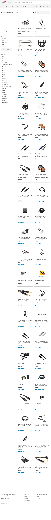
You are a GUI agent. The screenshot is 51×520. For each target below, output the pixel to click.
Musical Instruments (5, 19)
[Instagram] (6, 516)
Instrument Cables (6, 23)
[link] (6, 2)
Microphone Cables (6, 27)
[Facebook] (2, 516)
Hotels (24, 6)
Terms (44, 6)
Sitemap (38, 510)
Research (38, 508)
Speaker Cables (6, 33)
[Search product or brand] (31, 2)
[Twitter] (4, 516)
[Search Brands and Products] (48, 2)
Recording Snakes (6, 31)
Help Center (26, 510)
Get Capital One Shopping (42, 506)
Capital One (26, 514)
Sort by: (35, 12)
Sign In (37, 6)
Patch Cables (5, 29)
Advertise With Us (27, 512)
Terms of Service (27, 508)
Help (41, 6)
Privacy (48, 6)
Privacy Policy (26, 506)
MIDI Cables (5, 25)
